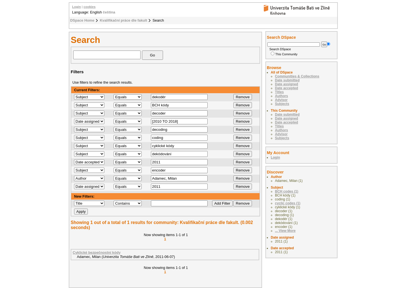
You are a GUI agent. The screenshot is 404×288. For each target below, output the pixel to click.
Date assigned (286, 84)
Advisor (281, 100)
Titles (279, 92)
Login (76, 6)
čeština (109, 12)
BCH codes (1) (286, 191)
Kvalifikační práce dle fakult (123, 20)
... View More (285, 231)
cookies (90, 6)
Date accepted (286, 88)
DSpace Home (82, 20)
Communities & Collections (297, 76)
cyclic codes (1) (287, 203)
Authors (281, 96)
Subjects (282, 104)
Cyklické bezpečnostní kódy (97, 252)
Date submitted (287, 80)
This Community (284, 54)
